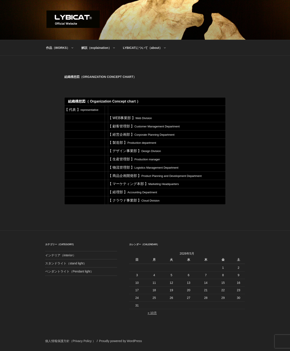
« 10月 (152, 313)
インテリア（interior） (60, 255)
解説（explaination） (98, 48)
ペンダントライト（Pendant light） (69, 271)
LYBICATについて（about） (144, 48)
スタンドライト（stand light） (66, 263)
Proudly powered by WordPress (120, 341)
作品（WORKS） (60, 48)
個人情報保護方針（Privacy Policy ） (70, 341)
